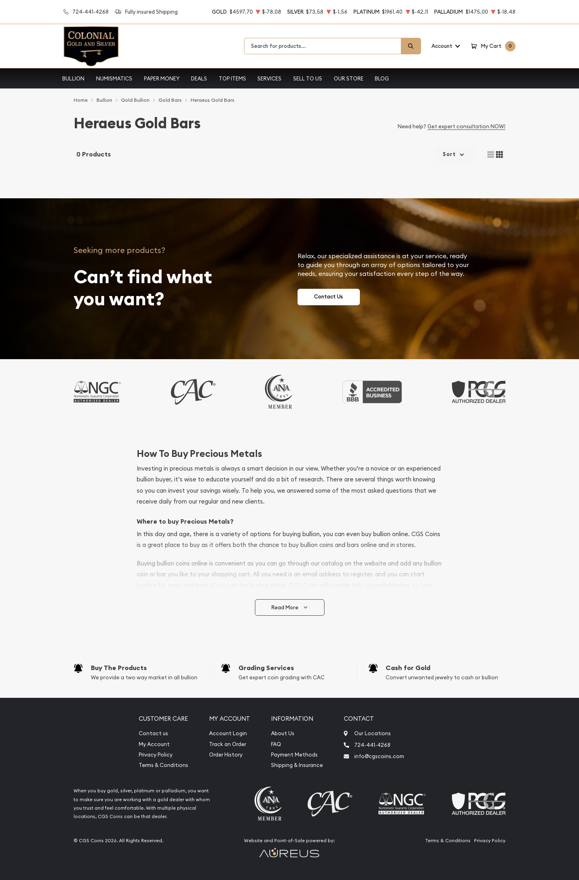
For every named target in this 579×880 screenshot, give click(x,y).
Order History (225, 754)
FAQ (276, 744)
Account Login (228, 733)
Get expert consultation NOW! (466, 126)
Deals (199, 78)
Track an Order (227, 744)
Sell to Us (307, 78)
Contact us (153, 733)
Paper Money (162, 78)
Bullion (73, 78)
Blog (382, 78)
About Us (282, 733)
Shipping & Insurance (297, 765)
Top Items (232, 78)
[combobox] (322, 46)
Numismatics (114, 78)
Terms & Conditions (163, 765)
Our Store (348, 78)
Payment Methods (294, 754)
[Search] (411, 46)
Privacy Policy (155, 754)
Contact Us (328, 296)
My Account (154, 744)
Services (269, 78)
